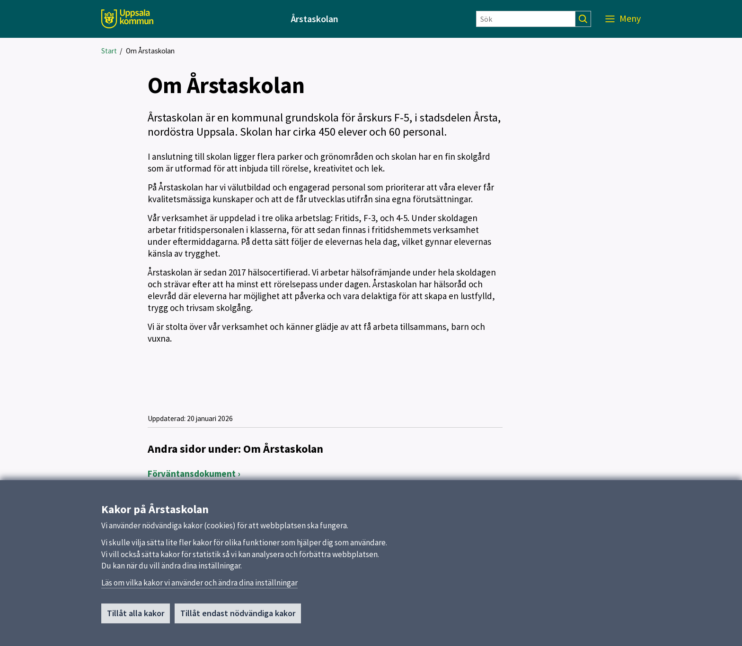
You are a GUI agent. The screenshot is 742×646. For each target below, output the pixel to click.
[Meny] (623, 19)
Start (109, 50)
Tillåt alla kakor (135, 616)
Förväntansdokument (192, 473)
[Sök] (525, 19)
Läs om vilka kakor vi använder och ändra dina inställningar (199, 585)
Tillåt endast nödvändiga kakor (237, 616)
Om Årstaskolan (150, 50)
